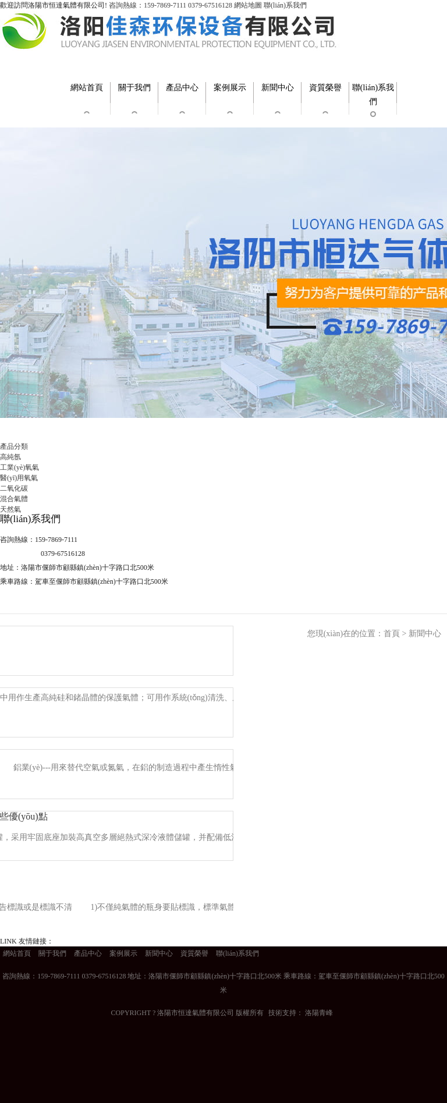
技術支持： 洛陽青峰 (300, 1013)
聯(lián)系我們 (285, 5)
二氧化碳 (14, 488)
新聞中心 (277, 87)
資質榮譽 (325, 87)
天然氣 (10, 509)
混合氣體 (14, 499)
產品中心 (182, 87)
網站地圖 (248, 5)
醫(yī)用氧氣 (19, 478)
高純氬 (10, 457)
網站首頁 (86, 87)
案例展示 (230, 87)
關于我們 (134, 87)
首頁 (392, 633)
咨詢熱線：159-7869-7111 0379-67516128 (170, 5)
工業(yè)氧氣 (19, 467)
